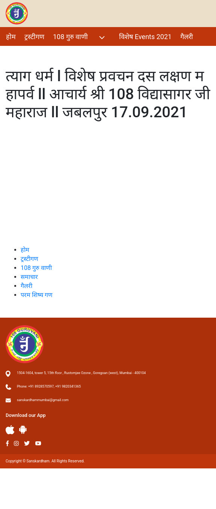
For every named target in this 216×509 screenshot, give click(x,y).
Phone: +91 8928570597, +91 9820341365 (49, 386)
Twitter (27, 443)
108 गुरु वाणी (80, 37)
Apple (10, 430)
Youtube (38, 443)
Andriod (23, 429)
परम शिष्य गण (23, 53)
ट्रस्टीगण (34, 37)
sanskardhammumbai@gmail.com (43, 400)
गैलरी (186, 37)
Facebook (7, 443)
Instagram (16, 443)
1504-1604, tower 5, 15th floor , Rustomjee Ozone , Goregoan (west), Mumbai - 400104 (81, 373)
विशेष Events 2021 (145, 37)
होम (11, 37)
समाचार (29, 276)
